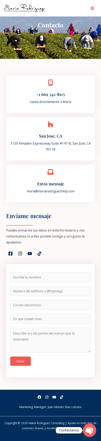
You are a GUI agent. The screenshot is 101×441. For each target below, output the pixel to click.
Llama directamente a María (50, 101)
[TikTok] (61, 397)
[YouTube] (54, 397)
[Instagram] (47, 397)
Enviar (20, 361)
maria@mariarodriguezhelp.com (51, 191)
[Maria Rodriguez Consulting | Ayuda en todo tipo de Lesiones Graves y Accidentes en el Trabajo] (24, 8)
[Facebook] (39, 397)
